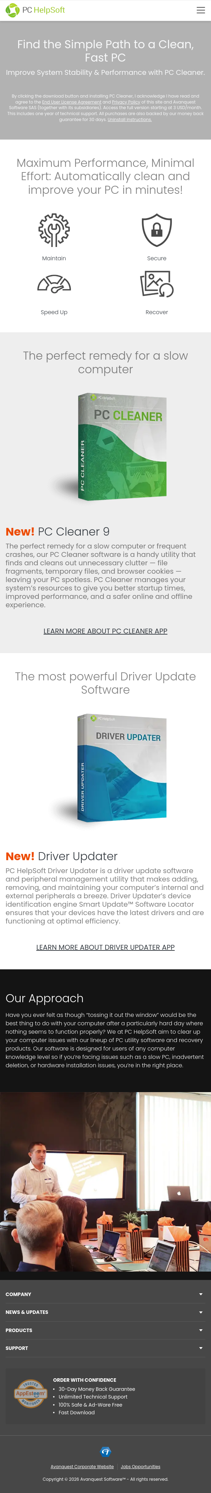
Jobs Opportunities (140, 1467)
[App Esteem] (31, 1393)
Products (19, 1330)
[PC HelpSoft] (35, 10)
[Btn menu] (201, 10)
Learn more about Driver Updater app (105, 947)
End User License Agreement (72, 102)
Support (17, 1348)
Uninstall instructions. (130, 119)
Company (18, 1294)
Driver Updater (62, 856)
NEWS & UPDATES (27, 1312)
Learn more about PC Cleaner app (105, 631)
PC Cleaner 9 (58, 531)
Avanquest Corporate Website (82, 1467)
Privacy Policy (126, 102)
